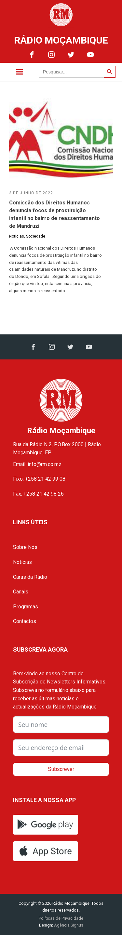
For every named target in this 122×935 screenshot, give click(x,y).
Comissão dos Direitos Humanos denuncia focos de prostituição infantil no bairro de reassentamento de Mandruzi (54, 214)
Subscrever (61, 769)
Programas (25, 607)
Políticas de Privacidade (61, 918)
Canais (20, 592)
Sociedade (35, 236)
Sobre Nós (25, 547)
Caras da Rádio (30, 577)
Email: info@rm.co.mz (37, 464)
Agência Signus (68, 925)
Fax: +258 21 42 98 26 (38, 494)
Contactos (24, 621)
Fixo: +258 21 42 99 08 (39, 479)
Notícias (16, 236)
